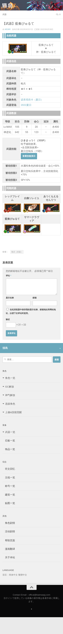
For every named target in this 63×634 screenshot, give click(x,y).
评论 (8, 275)
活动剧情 (8, 531)
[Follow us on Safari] (60, 348)
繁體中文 (22, 575)
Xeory (8, 29)
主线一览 (8, 477)
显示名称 (10, 298)
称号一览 (8, 486)
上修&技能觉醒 (13, 412)
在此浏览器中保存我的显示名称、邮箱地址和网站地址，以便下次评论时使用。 (31, 311)
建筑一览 (8, 494)
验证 (8, 319)
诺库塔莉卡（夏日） (32, 99)
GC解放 (9, 386)
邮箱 (35, 298)
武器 (4, 14)
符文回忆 (8, 468)
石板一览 (8, 440)
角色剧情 (8, 522)
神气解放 (10, 395)
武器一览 (10, 432)
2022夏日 (26, 105)
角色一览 (10, 378)
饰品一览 (8, 449)
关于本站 (8, 557)
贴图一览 (8, 503)
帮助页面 (8, 540)
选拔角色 (10, 403)
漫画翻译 (8, 548)
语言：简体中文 (10, 575)
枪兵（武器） (16, 252)
